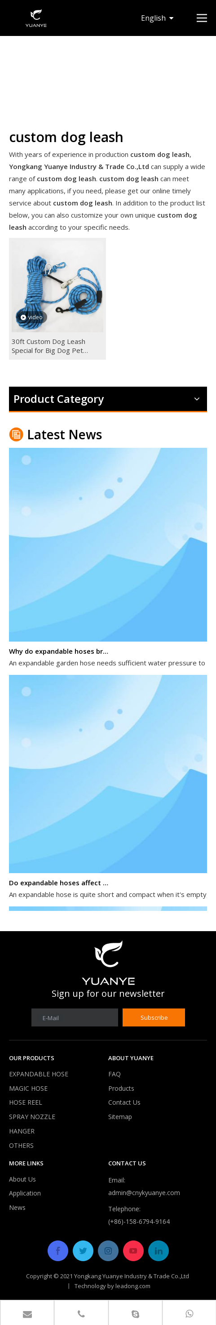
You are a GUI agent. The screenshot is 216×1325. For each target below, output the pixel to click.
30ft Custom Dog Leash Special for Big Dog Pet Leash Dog (48, 346)
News (17, 1207)
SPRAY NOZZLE (32, 1116)
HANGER (22, 1131)
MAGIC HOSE (28, 1088)
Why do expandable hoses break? (59, 652)
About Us (22, 1179)
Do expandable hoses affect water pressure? (59, 883)
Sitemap (120, 1116)
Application (25, 1193)
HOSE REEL (25, 1102)
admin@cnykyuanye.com (144, 1192)
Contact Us (124, 1102)
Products (121, 1088)
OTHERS (21, 1145)
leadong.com (132, 1286)
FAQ (114, 1074)
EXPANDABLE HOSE (38, 1074)
